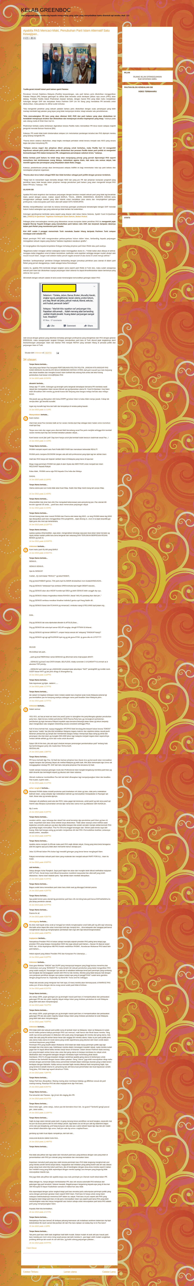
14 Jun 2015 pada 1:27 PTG (40, 701)
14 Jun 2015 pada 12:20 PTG (40, 524)
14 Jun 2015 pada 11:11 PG (40, 410)
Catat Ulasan (32, 1248)
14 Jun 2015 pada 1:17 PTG (40, 686)
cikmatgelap (34, 921)
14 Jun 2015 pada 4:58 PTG (40, 933)
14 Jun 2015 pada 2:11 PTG (40, 783)
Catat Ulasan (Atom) (73, 1279)
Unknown (33, 546)
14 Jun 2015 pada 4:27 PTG (40, 905)
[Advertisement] (69, 1259)
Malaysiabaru (34, 415)
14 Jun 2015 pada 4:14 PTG (40, 879)
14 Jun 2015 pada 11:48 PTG (40, 1142)
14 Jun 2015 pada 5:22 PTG (40, 957)
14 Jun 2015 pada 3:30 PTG (40, 836)
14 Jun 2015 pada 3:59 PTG (40, 862)
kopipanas (33, 938)
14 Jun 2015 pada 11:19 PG (40, 479)
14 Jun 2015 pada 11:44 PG (40, 508)
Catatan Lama (109, 1272)
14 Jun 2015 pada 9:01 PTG (40, 1098)
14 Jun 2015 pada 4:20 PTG (40, 891)
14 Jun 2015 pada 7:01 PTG (40, 1005)
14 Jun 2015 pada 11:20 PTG (40, 1113)
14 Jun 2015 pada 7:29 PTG (40, 1073)
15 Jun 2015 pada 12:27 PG (40, 1212)
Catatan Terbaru (30, 1272)
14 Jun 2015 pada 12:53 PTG (40, 541)
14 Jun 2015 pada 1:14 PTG (40, 675)
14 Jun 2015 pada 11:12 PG (40, 441)
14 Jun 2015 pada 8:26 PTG (40, 1087)
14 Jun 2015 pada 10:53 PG (40, 378)
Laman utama (70, 1272)
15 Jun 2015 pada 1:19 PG (39, 1226)
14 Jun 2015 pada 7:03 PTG (40, 1022)
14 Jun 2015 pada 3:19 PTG (40, 812)
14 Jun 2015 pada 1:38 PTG (40, 752)
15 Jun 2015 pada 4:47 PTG (40, 1243)
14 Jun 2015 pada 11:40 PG (40, 494)
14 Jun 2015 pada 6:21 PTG (40, 988)
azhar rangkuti (35, 788)
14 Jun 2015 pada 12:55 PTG (40, 553)
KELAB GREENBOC (46, 10)
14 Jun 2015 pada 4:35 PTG (40, 917)
